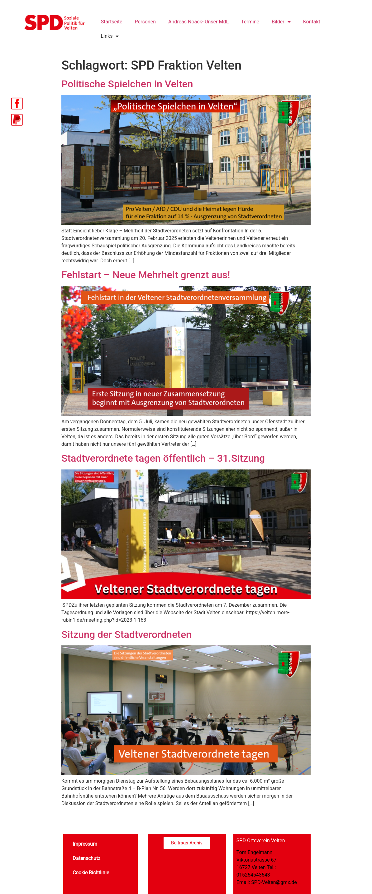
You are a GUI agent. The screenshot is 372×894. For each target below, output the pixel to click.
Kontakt (311, 22)
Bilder (281, 21)
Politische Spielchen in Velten (127, 84)
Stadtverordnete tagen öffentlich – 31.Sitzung (163, 458)
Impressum (85, 844)
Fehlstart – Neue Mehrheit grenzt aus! (145, 275)
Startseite (111, 22)
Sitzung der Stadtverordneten (126, 634)
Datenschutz (86, 858)
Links (110, 36)
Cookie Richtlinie (91, 873)
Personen (145, 22)
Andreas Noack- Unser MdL (198, 22)
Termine (250, 22)
